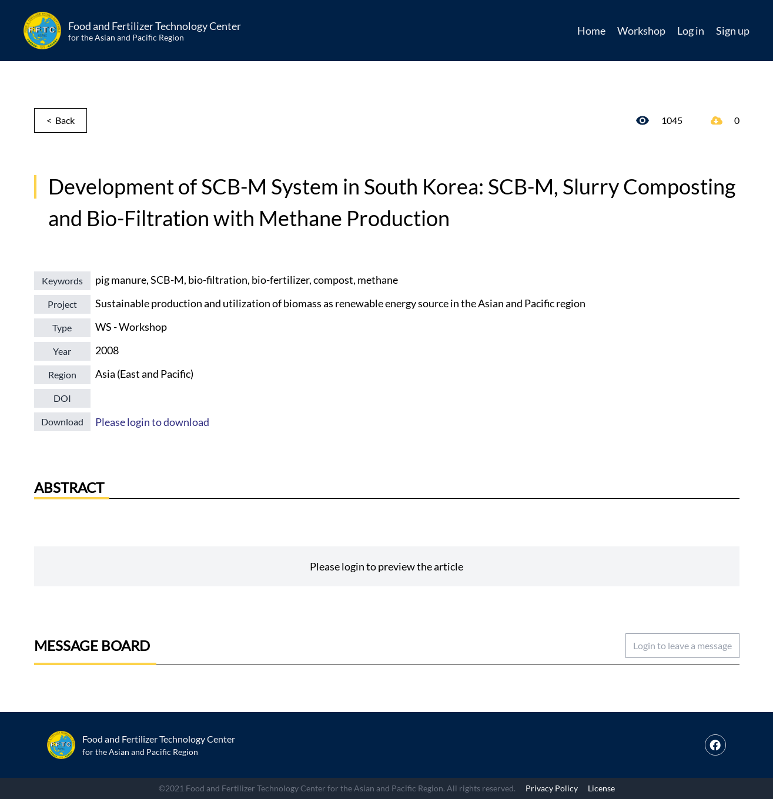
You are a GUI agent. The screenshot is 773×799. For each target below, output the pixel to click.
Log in (690, 30)
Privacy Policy (552, 788)
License (601, 788)
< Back (60, 120)
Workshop (641, 30)
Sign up (732, 30)
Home (591, 30)
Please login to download (152, 421)
